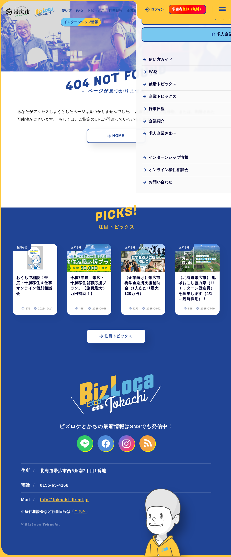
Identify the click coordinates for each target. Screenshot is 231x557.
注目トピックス (115, 336)
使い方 (67, 11)
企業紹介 (136, 11)
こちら (80, 512)
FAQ (80, 11)
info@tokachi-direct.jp (64, 500)
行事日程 (117, 11)
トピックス (97, 11)
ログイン (154, 9)
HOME (115, 136)
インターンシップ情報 (81, 22)
